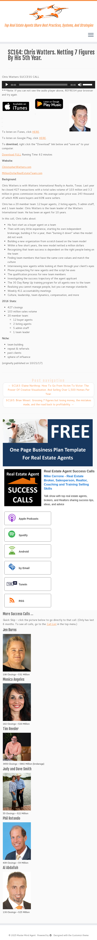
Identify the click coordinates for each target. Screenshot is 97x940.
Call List (52, 624)
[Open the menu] (91, 35)
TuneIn (16, 584)
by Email (17, 568)
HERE (35, 132)
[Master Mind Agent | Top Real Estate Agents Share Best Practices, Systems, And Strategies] (48, 12)
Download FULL (11, 154)
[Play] (7, 85)
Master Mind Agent (26, 935)
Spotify (16, 535)
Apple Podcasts (21, 518)
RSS (14, 600)
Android (17, 551)
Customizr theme (80, 935)
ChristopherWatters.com (16, 167)
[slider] (43, 85)
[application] (48, 84)
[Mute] (80, 85)
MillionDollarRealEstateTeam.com (22, 173)
